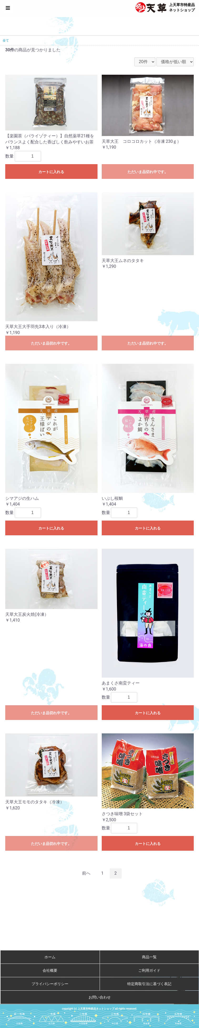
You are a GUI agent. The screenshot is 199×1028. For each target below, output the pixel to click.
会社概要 (50, 970)
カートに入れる (51, 172)
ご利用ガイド (149, 970)
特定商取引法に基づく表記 (149, 984)
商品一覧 (149, 957)
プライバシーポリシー (50, 984)
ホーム (49, 957)
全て (6, 40)
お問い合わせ (100, 997)
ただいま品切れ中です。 (147, 172)
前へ (86, 873)
